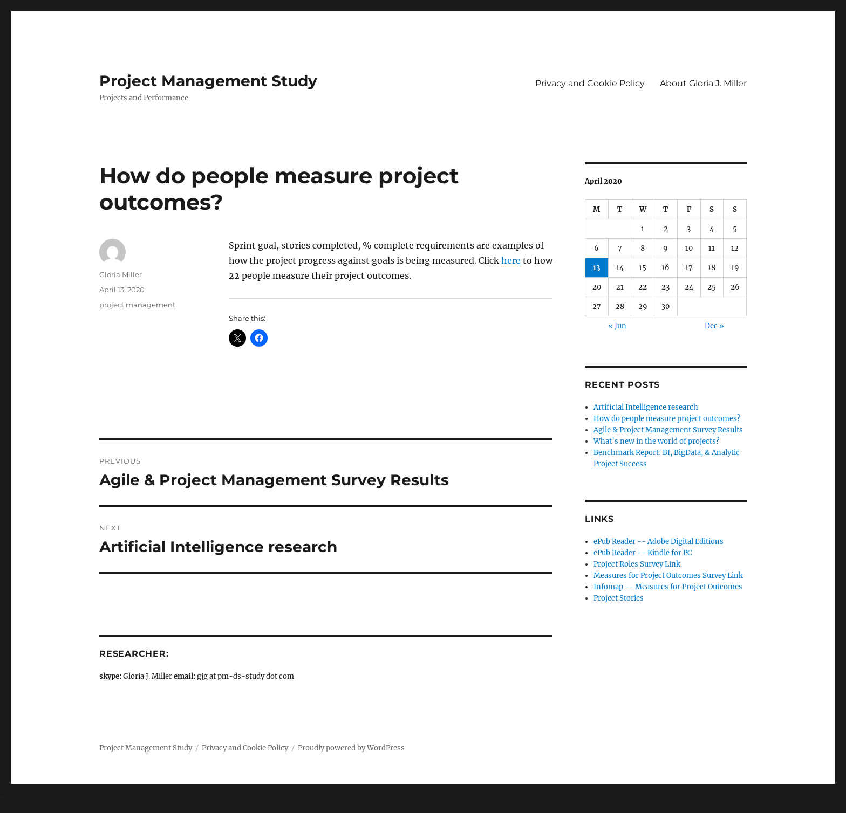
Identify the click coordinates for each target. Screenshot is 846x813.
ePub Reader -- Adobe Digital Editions (658, 541)
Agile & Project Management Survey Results (668, 430)
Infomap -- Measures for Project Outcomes (667, 586)
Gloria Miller (120, 274)
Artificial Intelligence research (645, 407)
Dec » (714, 325)
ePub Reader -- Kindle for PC (642, 552)
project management (137, 304)
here (511, 260)
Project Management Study (208, 81)
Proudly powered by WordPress (351, 748)
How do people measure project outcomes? (666, 418)
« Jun (617, 325)
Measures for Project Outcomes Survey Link (668, 575)
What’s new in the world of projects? (656, 441)
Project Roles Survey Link (636, 564)
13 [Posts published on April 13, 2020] (596, 267)
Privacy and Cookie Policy (590, 83)
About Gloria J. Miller (703, 83)
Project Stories (618, 598)
